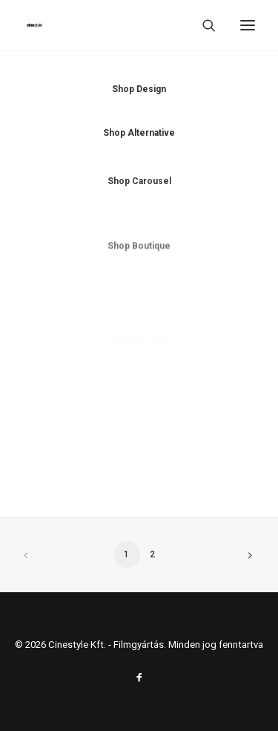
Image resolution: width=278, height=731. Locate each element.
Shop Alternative (139, 134)
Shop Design (139, 89)
